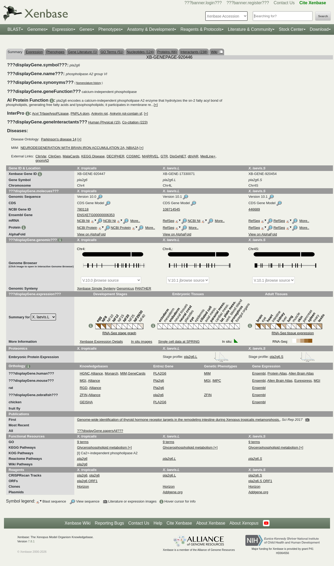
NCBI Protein (87, 228)
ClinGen (54, 156)
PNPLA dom (80, 113)
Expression (62, 29)
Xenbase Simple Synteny (96, 288)
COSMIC (133, 156)
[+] (156, 105)
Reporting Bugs (109, 523)
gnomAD (42, 160)
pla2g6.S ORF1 (260, 481)
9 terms (82, 442)
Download (319, 29)
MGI (83, 381)
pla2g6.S (292, 357)
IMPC (216, 381)
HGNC (85, 373)
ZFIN (83, 395)
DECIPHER (115, 156)
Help (158, 523)
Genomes (36, 29)
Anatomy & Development (150, 29)
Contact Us (284, 3)
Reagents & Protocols (201, 29)
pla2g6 (158, 395)
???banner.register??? (248, 3)
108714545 (171, 209)
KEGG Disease (93, 156)
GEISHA (86, 402)
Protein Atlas (277, 373)
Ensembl (259, 373)
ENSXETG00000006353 (96, 215)
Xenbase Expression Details (101, 342)
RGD (83, 388)
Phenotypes (109, 29)
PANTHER (143, 288)
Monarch (111, 373)
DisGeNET (178, 156)
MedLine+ (207, 156)
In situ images (141, 342)
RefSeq (168, 221)
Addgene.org (172, 492)
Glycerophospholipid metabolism (102, 447)
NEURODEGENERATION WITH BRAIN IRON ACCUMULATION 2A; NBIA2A (79, 148)
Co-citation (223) (135, 122)
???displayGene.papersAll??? (100, 431)
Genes (86, 29)
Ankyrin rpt (99, 113)
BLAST (14, 29)
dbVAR (193, 156)
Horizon (83, 486)
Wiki (217, 52)
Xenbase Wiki (77, 523)
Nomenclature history (88, 83)
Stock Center (291, 29)
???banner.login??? (203, 3)
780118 (82, 209)
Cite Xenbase (179, 523)
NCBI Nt (83, 221)
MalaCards (71, 156)
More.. (135, 221)
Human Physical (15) (104, 122)
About (243, 523)
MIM (123, 373)
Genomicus (125, 288)
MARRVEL (150, 156)
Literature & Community (250, 29)
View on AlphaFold (91, 234)
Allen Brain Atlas (301, 373)
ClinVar (41, 156)
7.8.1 (31, 541)
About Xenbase (210, 523)
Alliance (97, 373)
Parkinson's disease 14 (58, 139)
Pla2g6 (158, 381)
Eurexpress (303, 381)
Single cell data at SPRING (178, 342)
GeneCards (136, 373)
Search (323, 16)
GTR (164, 156)
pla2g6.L (206, 357)
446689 (254, 209)
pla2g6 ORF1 (87, 481)
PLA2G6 (159, 373)
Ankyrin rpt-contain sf (126, 113)
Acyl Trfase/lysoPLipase (50, 113)
